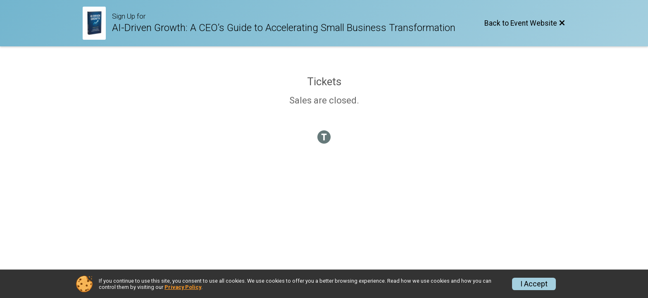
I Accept (534, 284)
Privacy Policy (182, 287)
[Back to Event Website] (524, 23)
